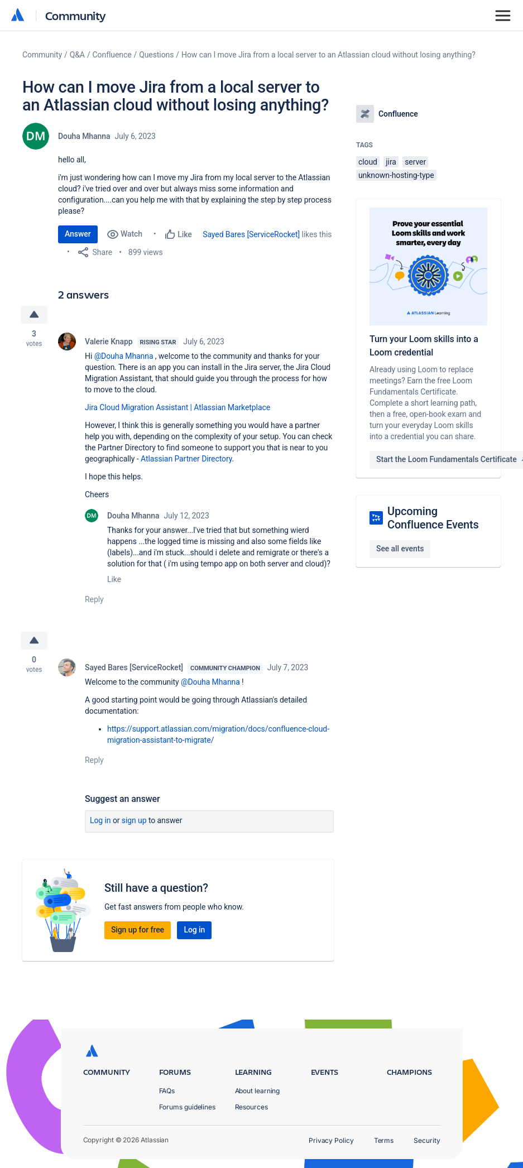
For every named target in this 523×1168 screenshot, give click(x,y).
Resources (251, 1107)
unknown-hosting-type (396, 175)
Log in (100, 820)
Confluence (112, 54)
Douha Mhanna (84, 136)
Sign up (134, 820)
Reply (94, 599)
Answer (78, 233)
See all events (400, 548)
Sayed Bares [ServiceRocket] (251, 234)
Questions (156, 54)
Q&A (77, 54)
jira (391, 161)
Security (427, 1140)
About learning (257, 1091)
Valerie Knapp (109, 341)
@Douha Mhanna (123, 356)
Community (75, 15)
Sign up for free (137, 929)
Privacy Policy (331, 1140)
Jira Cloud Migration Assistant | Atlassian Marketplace (177, 407)
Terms (384, 1140)
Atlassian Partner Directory (186, 458)
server (415, 161)
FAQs (167, 1091)
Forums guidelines (187, 1107)
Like (114, 579)
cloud (367, 161)
